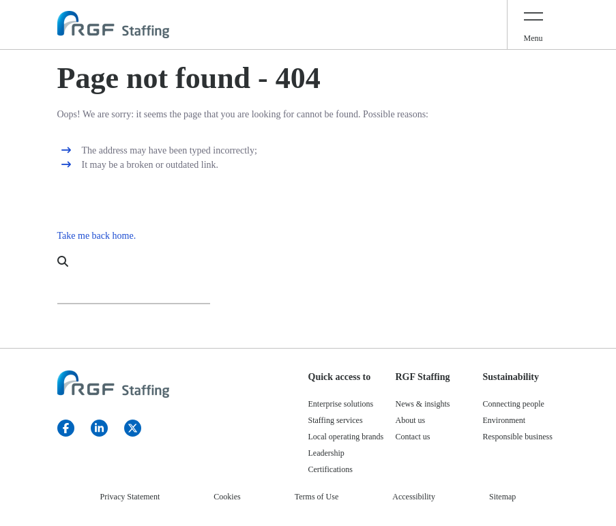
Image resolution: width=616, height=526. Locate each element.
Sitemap (502, 496)
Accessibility (413, 496)
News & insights (423, 404)
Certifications (330, 469)
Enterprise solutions (341, 404)
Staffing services (335, 420)
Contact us (413, 436)
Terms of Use (316, 496)
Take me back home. (96, 236)
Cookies (227, 496)
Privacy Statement (130, 496)
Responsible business (518, 436)
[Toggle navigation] (533, 24)
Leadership (326, 453)
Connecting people (513, 404)
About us (411, 420)
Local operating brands (346, 436)
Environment (504, 420)
